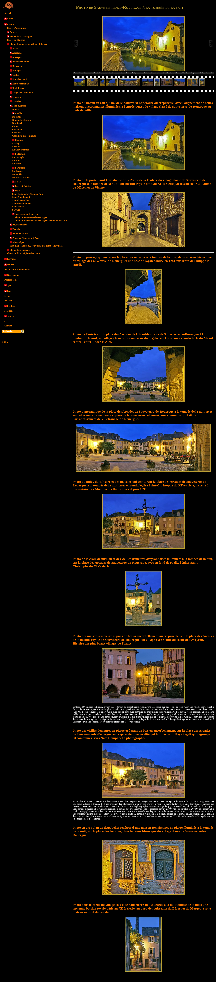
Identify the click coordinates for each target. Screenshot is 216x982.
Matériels (8, 311)
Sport (9, 285)
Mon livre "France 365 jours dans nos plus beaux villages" (37, 246)
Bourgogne (17, 66)
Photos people (10, 280)
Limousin (16, 97)
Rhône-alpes (18, 242)
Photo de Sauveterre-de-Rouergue (31, 217)
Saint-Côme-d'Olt (20, 200)
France (10, 24)
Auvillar (19, 113)
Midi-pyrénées (19, 106)
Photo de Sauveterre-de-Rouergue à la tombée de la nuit (43, 220)
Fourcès (16, 146)
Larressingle (18, 157)
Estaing (15, 143)
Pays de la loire (19, 225)
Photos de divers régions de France (23, 253)
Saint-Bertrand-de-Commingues (27, 194)
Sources (10, 316)
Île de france (18, 88)
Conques (19, 140)
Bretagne (16, 70)
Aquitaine (17, 53)
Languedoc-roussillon (22, 92)
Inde (9, 291)
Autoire (15, 109)
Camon (15, 126)
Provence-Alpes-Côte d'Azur (25, 238)
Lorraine (16, 101)
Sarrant (16, 210)
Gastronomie (13, 275)
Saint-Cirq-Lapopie (21, 197)
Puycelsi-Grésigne (23, 186)
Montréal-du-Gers (20, 177)
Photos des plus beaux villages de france (28, 44)
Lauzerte (16, 163)
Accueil (7, 13)
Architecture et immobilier (16, 269)
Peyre (17, 190)
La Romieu (20, 154)
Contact (8, 326)
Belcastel (16, 117)
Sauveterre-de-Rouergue (26, 214)
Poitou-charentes (20, 233)
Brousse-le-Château (21, 120)
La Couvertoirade (20, 150)
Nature (10, 264)
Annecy (13, 32)
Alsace (10, 19)
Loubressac (17, 171)
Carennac (16, 132)
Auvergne (16, 57)
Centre (15, 75)
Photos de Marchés (16, 40)
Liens (7, 296)
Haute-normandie (20, 84)
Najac (18, 182)
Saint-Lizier (18, 206)
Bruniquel (17, 123)
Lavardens (20, 168)
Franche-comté (19, 79)
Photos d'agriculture (16, 28)
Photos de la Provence (20, 250)
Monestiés (17, 174)
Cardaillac (17, 129)
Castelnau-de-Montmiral (24, 136)
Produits (11, 306)
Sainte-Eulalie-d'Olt (21, 203)
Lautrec (16, 160)
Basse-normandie (20, 61)
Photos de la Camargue (21, 36)
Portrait (8, 300)
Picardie (16, 229)
